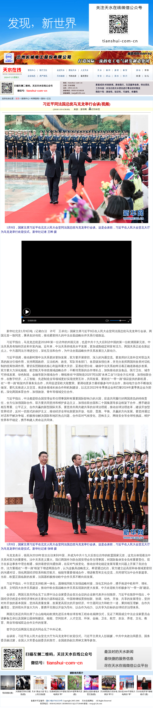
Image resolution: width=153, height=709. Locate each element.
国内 (43, 98)
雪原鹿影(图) (7, 693)
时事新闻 (35, 98)
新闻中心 (25, 98)
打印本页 (94, 109)
